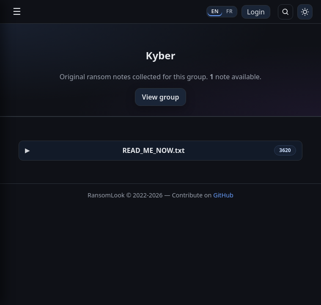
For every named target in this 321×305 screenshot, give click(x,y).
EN (214, 11)
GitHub (223, 195)
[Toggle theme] (305, 11)
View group (160, 97)
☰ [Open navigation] (17, 11)
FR (229, 11)
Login (256, 12)
